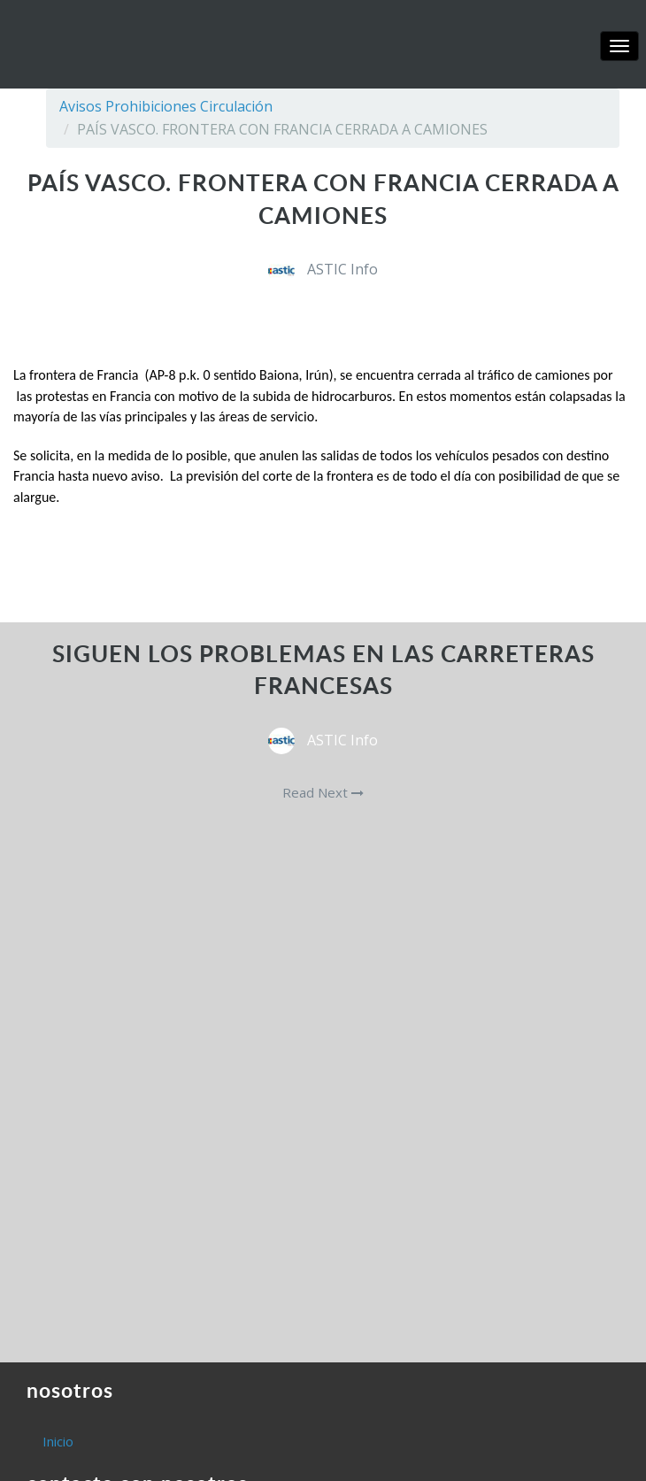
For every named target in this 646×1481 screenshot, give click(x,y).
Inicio (57, 1441)
